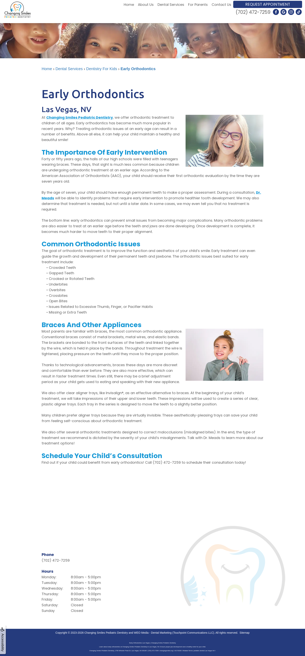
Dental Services (171, 4)
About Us (146, 4)
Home (129, 4)
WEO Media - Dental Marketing (153, 632)
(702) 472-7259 (253, 12)
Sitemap (245, 632)
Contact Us (221, 4)
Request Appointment (267, 4)
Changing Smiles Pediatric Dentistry (79, 117)
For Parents (198, 4)
